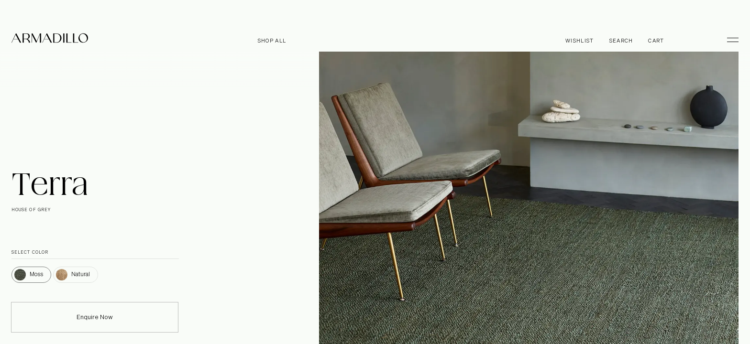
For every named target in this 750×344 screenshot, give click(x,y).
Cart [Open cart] (656, 40)
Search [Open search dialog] (621, 40)
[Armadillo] (49, 40)
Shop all (272, 40)
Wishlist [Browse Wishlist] (579, 40)
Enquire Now (94, 323)
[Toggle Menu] (728, 40)
